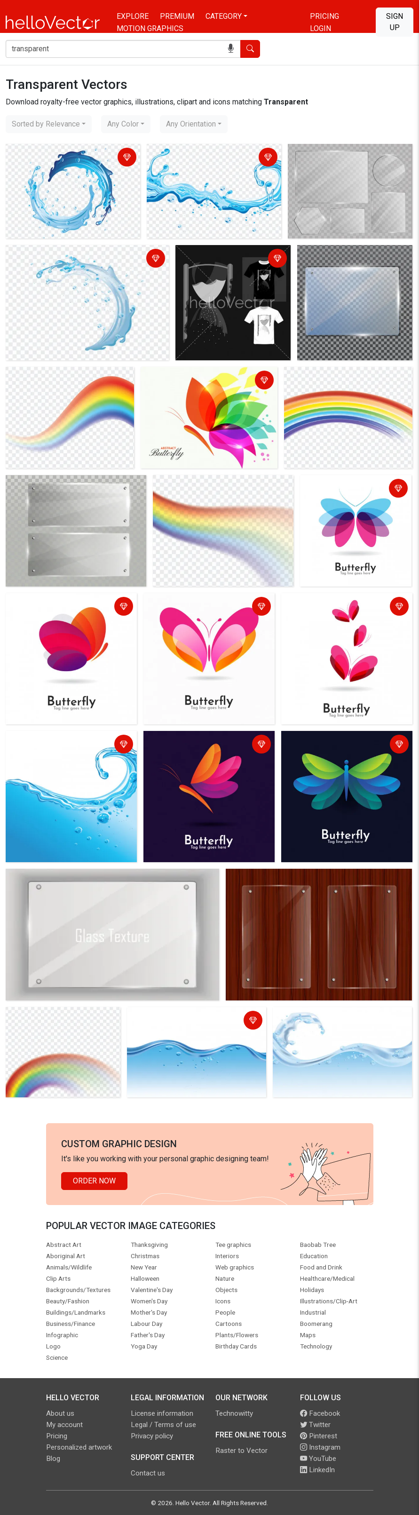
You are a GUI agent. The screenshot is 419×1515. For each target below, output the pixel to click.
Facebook (320, 1413)
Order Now (94, 1180)
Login (320, 28)
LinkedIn (317, 1470)
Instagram (320, 1447)
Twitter (315, 1424)
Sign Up (394, 22)
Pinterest (318, 1436)
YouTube (318, 1458)
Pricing (324, 16)
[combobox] (49, 124)
